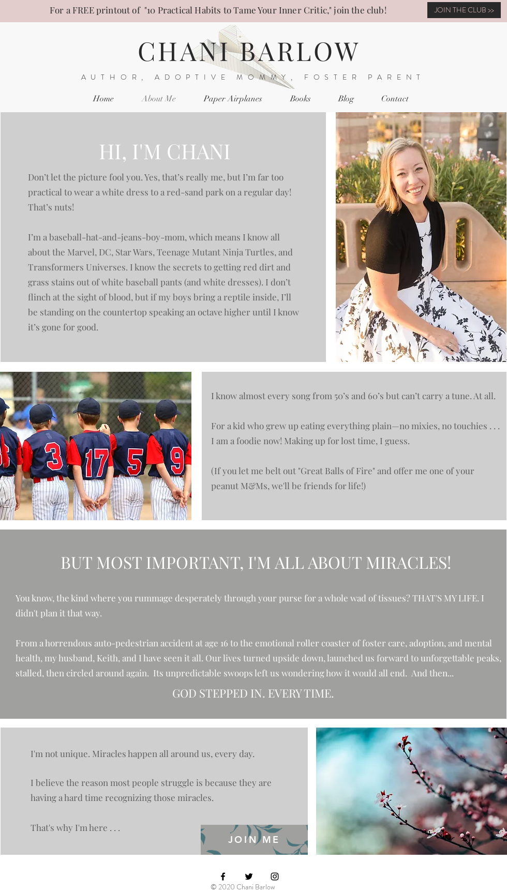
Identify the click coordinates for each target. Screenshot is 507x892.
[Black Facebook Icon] (223, 876)
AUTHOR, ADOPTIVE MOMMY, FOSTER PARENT (253, 77)
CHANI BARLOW (249, 50)
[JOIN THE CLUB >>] (464, 10)
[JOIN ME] (254, 840)
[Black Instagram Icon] (275, 876)
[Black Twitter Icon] (249, 876)
